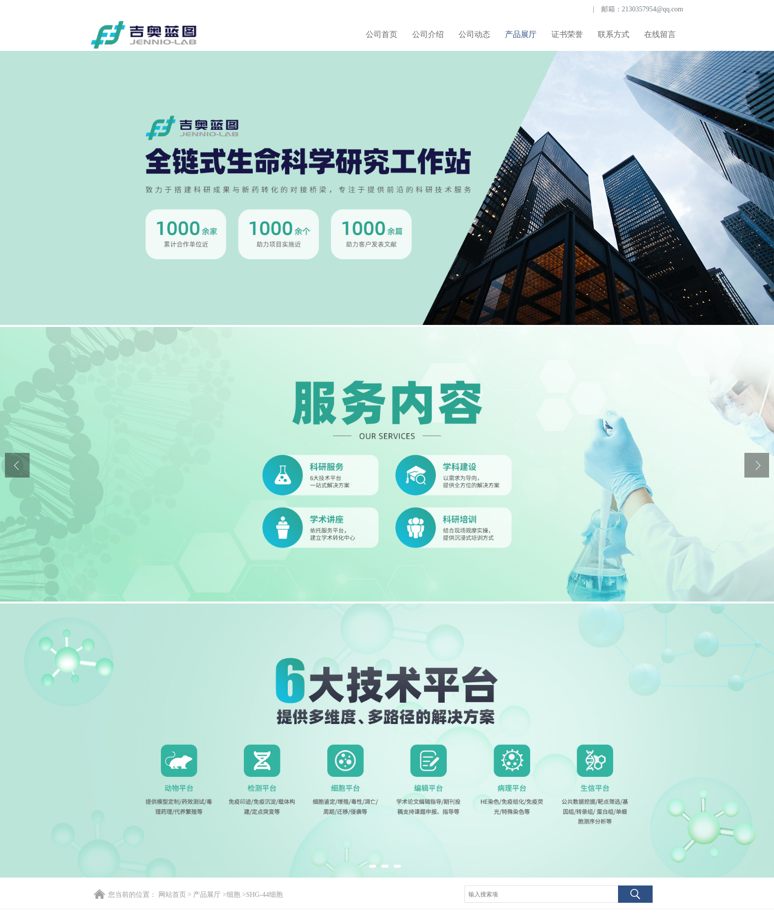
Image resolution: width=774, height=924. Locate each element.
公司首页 (381, 34)
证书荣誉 (567, 34)
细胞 (233, 894)
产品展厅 (521, 34)
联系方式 (613, 34)
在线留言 (660, 34)
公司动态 (474, 34)
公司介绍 (428, 34)
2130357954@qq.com (653, 9)
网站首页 (172, 894)
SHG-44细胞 (264, 894)
